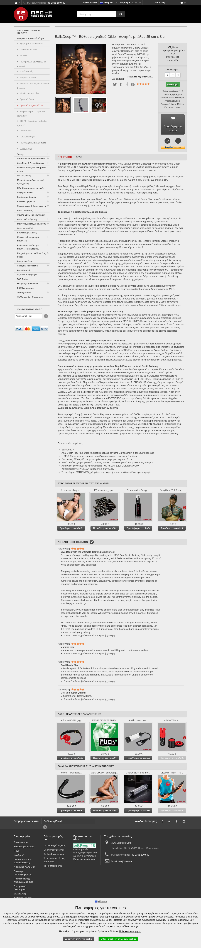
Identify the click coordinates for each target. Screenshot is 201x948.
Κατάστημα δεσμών (26, 197)
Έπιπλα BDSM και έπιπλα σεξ (31, 214)
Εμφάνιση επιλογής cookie (78, 938)
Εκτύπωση (20, 894)
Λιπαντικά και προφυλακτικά (31, 158)
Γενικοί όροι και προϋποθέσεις (22, 862)
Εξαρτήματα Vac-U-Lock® (31, 43)
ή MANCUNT (134, 466)
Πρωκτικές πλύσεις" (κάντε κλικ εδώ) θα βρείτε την (83, 434)
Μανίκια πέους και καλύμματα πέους (31, 169)
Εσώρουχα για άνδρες (27, 283)
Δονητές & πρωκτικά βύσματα (31, 38)
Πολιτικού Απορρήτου (130, 931)
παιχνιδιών (108, 470)
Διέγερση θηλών (25, 192)
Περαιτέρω (104, 105)
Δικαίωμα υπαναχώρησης (22, 874)
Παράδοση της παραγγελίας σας (23, 881)
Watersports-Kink (25, 228)
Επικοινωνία (90, 2)
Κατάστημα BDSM (24, 847)
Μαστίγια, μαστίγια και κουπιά (32, 223)
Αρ (113, 79)
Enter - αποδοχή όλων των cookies (118, 938)
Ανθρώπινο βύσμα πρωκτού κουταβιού (31, 113)
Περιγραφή (65, 158)
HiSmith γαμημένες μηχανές (30, 188)
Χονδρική (19, 856)
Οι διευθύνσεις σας (54, 855)
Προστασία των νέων (85, 860)
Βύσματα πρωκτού (27, 77)
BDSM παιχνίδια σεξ (26, 232)
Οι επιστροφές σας (54, 850)
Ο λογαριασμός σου (53, 839)
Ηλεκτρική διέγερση (27, 219)
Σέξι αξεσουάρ (24, 292)
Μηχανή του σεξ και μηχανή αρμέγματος (30, 182)
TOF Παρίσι (22, 279)
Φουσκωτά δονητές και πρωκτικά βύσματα (33, 85)
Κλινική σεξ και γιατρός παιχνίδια (28, 239)
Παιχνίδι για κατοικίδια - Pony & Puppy (32, 255)
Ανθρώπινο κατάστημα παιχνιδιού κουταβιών (28, 247)
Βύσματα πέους (24, 261)
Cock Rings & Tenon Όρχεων (30, 163)
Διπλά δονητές (26, 71)
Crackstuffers (25, 130)
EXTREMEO (82, 473)
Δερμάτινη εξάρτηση (27, 274)
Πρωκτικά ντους (25, 210)
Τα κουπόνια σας (53, 867)
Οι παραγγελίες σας (55, 846)
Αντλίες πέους (24, 175)
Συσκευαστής (25, 148)
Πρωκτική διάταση (27, 99)
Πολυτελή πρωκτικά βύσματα (32, 142)
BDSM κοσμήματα (25, 288)
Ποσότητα (172, 69)
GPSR (79, 158)
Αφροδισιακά (23, 270)
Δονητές (23, 55)
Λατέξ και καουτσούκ (27, 265)
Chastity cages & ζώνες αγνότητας (33, 206)
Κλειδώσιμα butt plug (29, 93)
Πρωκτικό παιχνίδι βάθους (31, 105)
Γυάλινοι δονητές (27, 136)
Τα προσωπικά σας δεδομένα (54, 861)
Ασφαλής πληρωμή (24, 868)
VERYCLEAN (82, 470)
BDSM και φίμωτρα (26, 201)
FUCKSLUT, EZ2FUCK (115, 466)
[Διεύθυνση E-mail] (28, 316)
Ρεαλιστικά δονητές (28, 49)
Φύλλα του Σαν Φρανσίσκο (30, 297)
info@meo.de (125, 862)
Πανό (17, 852)
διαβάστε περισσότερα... (140, 76)
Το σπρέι (66, 473)
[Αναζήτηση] (120, 14)
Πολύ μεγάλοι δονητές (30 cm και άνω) (31, 63)
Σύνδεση (160, 2)
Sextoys (20, 154)
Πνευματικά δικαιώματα (20, 889)
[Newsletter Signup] (45, 316)
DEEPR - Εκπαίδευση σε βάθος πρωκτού (32, 123)
